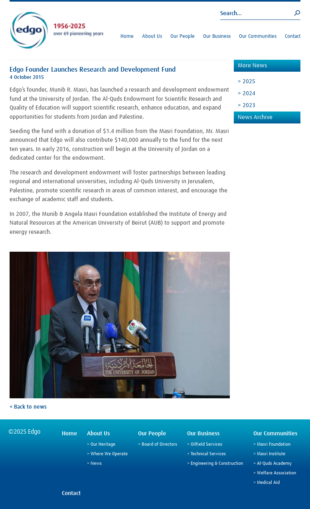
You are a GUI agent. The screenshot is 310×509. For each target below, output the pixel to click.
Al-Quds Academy (274, 463)
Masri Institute (271, 454)
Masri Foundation (273, 444)
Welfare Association (276, 473)
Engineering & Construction (217, 463)
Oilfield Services (206, 444)
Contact (292, 36)
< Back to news (28, 407)
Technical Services (208, 454)
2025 (249, 81)
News (96, 463)
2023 (249, 105)
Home (127, 36)
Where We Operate (109, 454)
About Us (152, 36)
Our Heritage (103, 444)
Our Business (217, 36)
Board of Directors (159, 444)
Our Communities (257, 36)
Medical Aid (268, 482)
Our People (182, 36)
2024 (249, 93)
